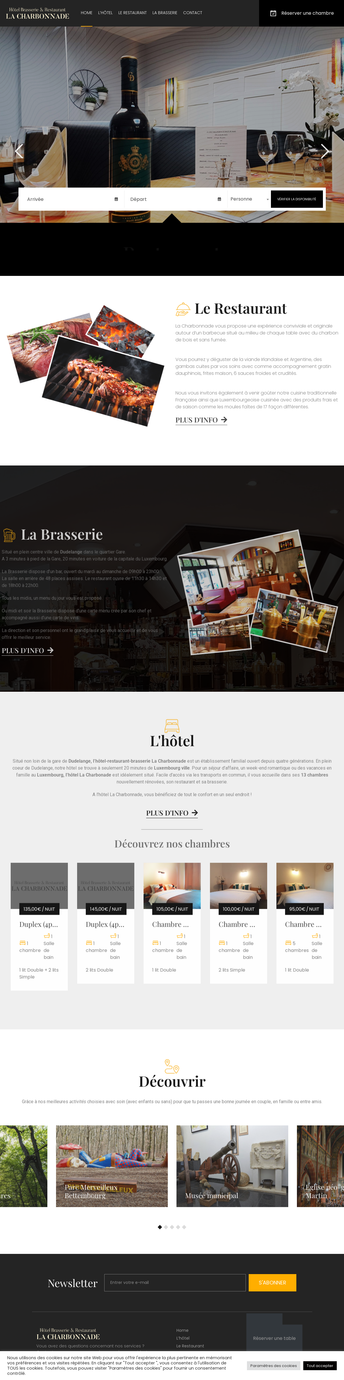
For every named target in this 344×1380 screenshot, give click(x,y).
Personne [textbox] (241, 199)
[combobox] (249, 199)
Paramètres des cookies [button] (273, 1365)
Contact (192, 13)
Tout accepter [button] (320, 1365)
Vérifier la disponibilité (296, 199)
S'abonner (272, 1282)
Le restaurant (132, 13)
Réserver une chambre (301, 13)
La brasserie (165, 13)
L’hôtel (105, 13)
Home (86, 13)
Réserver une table (274, 1338)
